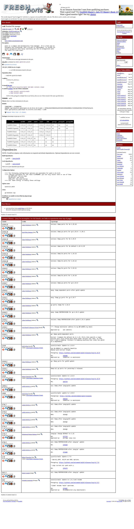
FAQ (118, 44)
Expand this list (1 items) (14, 206)
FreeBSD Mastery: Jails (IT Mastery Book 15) (99, 12)
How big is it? (120, 46)
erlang (118, 91)
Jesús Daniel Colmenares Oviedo (30, 335)
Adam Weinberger (26, 232)
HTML (122, 525)
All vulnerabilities (124, 120)
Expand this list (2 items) (16, 117)
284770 (65, 396)
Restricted (119, 164)
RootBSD (124, 33)
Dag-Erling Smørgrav (27, 240)
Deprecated (120, 158)
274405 (65, 473)
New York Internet (121, 31)
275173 (65, 491)
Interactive (119, 174)
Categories (119, 135)
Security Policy (121, 48)
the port (9, 88)
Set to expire (120, 172)
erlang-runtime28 (121, 101)
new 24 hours (120, 176)
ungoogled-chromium (120, 86)
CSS (125, 525)
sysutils (9, 29)
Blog (118, 51)
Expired (119, 170)
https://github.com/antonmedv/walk (14, 41)
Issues (118, 43)
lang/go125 (16, 163)
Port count (119, 154)
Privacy (119, 49)
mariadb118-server (122, 82)
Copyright (109, 526)
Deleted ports (120, 137)
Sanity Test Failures (122, 138)
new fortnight (120, 182)
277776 (65, 455)
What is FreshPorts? (122, 40)
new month (120, 184)
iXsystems (127, 31)
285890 (65, 368)
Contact (119, 52)
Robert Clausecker (26, 389)
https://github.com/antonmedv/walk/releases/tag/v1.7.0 (79, 484)
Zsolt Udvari (25, 356)
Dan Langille (119, 526)
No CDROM (120, 166)
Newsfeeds (119, 140)
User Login (119, 25)
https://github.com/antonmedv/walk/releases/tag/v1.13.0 (79, 364)
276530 (65, 465)
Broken (119, 156)
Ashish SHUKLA (26, 400)
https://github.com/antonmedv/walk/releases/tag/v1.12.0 (79, 392)
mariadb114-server (122, 79)
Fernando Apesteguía (27, 503)
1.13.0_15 (4, 29)
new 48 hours (120, 178)
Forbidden (119, 162)
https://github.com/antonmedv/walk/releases (75, 411)
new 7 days (120, 180)
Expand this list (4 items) (10, 66)
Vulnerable (120, 168)
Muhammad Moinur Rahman (29, 452)
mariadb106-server (122, 77)
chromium (119, 84)
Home (118, 133)
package (10, 91)
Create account (120, 26)
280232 (65, 415)
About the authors (121, 41)
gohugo (119, 89)
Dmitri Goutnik (26, 496)
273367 (65, 513)
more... (118, 65)
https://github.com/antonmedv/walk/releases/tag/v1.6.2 (79, 506)
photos (93, 14)
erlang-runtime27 (121, 95)
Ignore (118, 160)
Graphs (118, 147)
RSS (130, 525)
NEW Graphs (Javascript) (123, 149)
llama (22, 215)
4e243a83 (13, 36)
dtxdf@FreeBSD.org (14, 31)
